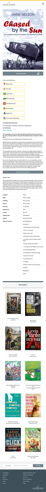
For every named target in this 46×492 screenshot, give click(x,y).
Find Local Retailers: (9, 80)
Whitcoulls (9, 84)
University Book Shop (12, 118)
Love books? (8, 465)
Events (4, 481)
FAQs (24, 483)
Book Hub (11, 98)
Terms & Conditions (27, 479)
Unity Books (9, 108)
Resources (5, 479)
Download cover (21, 73)
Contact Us (25, 477)
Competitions (6, 472)
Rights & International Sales (29, 472)
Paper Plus (9, 94)
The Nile (8, 89)
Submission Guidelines (28, 475)
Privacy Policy (26, 481)
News (4, 483)
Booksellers (5, 475)
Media (4, 477)
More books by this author (23, 172)
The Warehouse (10, 103)
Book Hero (9, 113)
